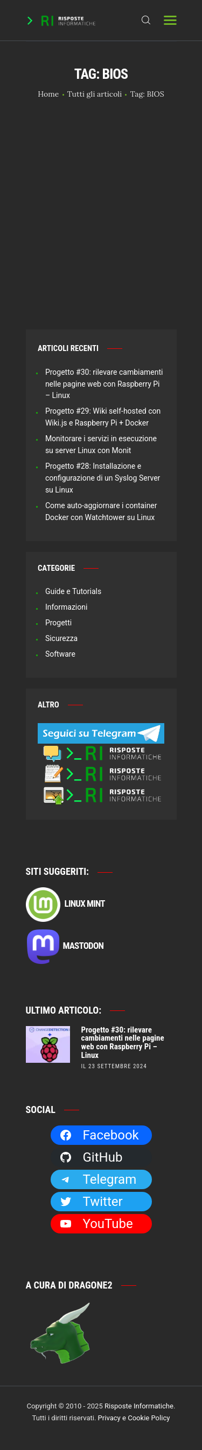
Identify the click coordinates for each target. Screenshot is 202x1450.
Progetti (58, 622)
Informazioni (66, 607)
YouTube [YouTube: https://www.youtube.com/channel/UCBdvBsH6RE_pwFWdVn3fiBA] (96, 1223)
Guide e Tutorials (73, 591)
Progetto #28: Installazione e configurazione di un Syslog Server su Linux (102, 478)
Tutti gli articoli (94, 94)
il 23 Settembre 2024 (114, 1066)
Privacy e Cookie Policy (134, 1418)
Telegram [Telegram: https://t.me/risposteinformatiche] (98, 1179)
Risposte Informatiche (139, 1406)
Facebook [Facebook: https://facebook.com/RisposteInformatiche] (99, 1135)
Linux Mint (65, 904)
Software (60, 654)
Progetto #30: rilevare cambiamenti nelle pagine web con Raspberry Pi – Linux (104, 384)
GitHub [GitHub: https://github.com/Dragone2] (91, 1157)
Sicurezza (61, 638)
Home (48, 94)
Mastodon (65, 946)
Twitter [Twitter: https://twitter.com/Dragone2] (91, 1201)
